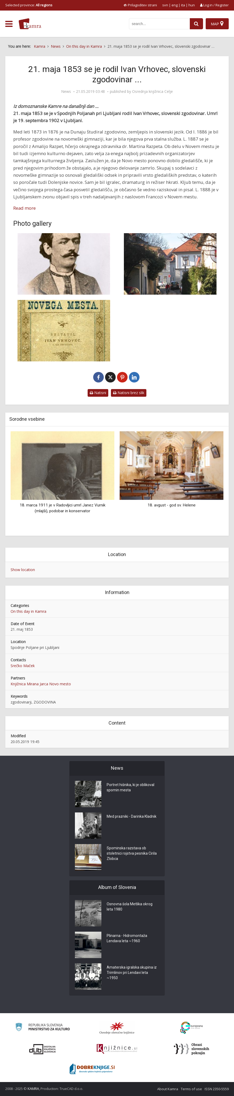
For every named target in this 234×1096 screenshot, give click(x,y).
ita (183, 5)
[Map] (217, 23)
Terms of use (191, 1089)
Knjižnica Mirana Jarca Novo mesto (41, 683)
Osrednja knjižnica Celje (152, 91)
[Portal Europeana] (191, 1028)
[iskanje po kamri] (159, 23)
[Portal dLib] (42, 1049)
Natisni (98, 392)
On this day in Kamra (28, 611)
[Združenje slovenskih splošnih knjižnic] (116, 1049)
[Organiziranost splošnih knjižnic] (117, 1028)
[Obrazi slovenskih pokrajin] (191, 1049)
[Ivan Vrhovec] (63, 264)
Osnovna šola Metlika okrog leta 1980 (129, 906)
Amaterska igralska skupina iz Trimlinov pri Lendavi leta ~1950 (132, 972)
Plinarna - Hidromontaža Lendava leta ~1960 (127, 938)
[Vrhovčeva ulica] (170, 264)
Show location (23, 569)
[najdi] (196, 23)
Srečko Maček (23, 665)
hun (191, 5)
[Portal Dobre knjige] (92, 1069)
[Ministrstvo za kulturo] (42, 1027)
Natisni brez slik (128, 392)
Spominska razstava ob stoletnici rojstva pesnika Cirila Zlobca (132, 853)
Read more (24, 208)
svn (165, 5)
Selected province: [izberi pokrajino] (28, 5)
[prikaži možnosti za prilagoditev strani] (140, 5)
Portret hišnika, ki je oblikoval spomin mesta (130, 787)
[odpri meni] (8, 24)
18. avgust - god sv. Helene (171, 505)
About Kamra (167, 1089)
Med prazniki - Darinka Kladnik (131, 816)
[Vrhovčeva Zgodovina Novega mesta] (63, 330)
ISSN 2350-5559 (217, 1089)
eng (175, 5)
